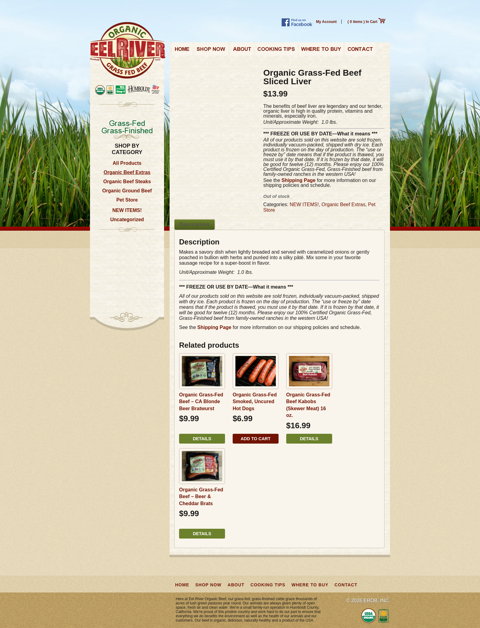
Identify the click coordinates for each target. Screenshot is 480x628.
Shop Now (211, 50)
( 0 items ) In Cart (366, 22)
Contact (360, 50)
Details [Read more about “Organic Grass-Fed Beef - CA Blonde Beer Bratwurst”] (202, 438)
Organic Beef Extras (127, 172)
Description (194, 224)
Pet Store (127, 199)
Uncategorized (127, 219)
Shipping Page (299, 180)
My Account (326, 22)
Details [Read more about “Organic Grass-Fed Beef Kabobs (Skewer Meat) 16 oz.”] (309, 438)
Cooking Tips (276, 50)
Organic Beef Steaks (127, 181)
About (241, 50)
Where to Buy (321, 50)
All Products (127, 163)
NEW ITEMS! (127, 210)
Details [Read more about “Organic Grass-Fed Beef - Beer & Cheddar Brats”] (202, 533)
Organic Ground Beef (127, 190)
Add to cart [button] (256, 438)
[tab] (194, 224)
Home (182, 50)
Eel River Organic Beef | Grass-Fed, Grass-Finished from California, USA (127, 50)
